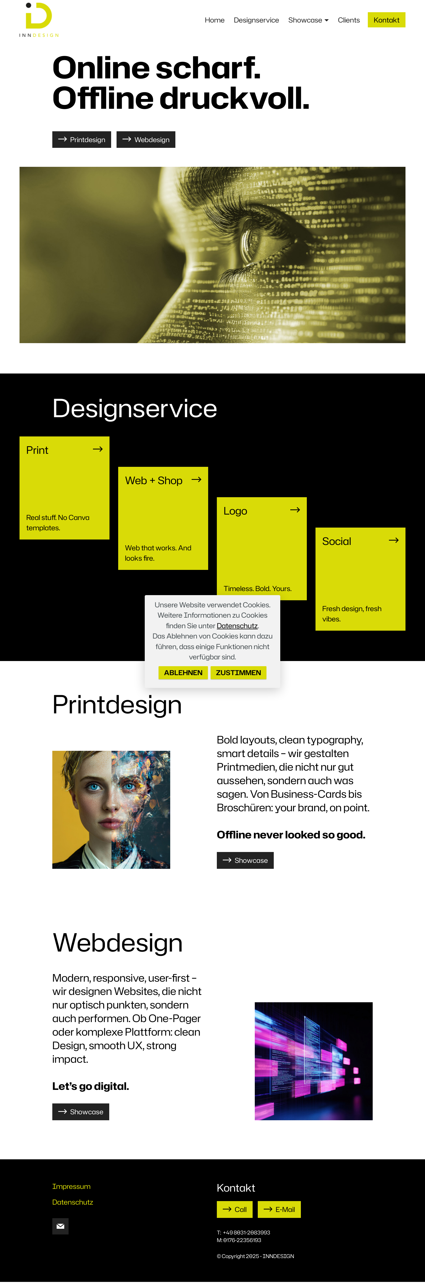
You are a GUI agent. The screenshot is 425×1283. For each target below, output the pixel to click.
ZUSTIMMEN (239, 673)
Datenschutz (237, 625)
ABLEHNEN (182, 673)
